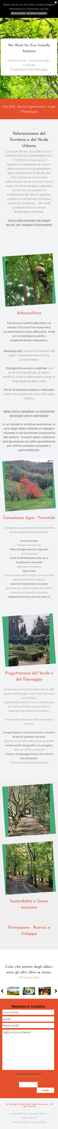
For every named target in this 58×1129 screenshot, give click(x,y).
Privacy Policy (19, 13)
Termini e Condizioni (38, 13)
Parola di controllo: (28, 1074)
